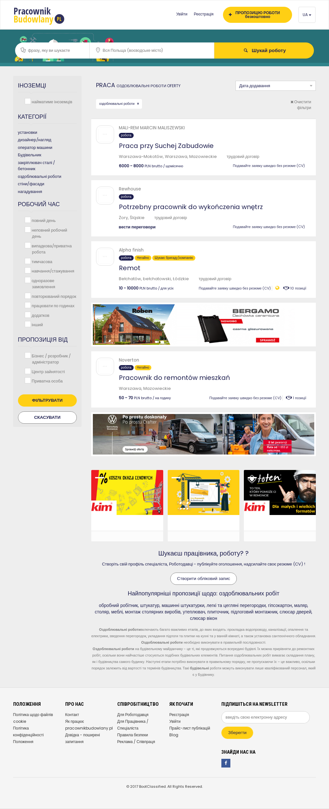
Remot (129, 267)
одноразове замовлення (43, 283)
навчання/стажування (52, 270)
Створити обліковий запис (203, 578)
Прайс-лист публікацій (189, 728)
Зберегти (237, 733)
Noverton (129, 360)
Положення (23, 741)
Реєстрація (203, 14)
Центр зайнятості (48, 371)
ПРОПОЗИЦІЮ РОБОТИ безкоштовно (254, 14)
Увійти (181, 14)
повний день (43, 220)
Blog (173, 735)
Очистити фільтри (300, 104)
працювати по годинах (53, 305)
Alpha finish (131, 250)
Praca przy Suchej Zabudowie (166, 145)
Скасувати (47, 417)
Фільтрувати (47, 400)
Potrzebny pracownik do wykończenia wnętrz (191, 206)
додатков (40, 315)
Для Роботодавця (132, 714)
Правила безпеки (132, 735)
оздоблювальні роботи (117, 103)
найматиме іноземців (51, 101)
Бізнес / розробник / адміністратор (51, 358)
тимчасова (41, 261)
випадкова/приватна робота (51, 248)
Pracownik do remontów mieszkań (174, 377)
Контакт (72, 714)
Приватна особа (47, 380)
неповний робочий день (49, 233)
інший (37, 324)
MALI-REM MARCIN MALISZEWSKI (152, 128)
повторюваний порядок (53, 296)
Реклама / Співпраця (136, 741)
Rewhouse (130, 189)
